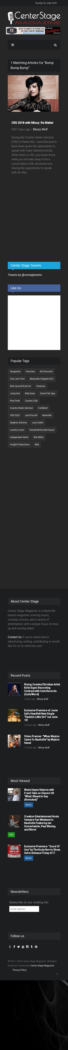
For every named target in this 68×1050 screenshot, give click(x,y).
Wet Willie (39, 437)
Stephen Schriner (18, 422)
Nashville (46, 415)
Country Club (31, 400)
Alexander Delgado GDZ (42, 379)
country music (17, 430)
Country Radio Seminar (21, 408)
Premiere (30, 371)
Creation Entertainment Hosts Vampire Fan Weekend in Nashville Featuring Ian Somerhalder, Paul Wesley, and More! (41, 823)
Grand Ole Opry (47, 393)
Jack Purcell (31, 415)
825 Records (46, 371)
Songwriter (15, 371)
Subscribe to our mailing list (28, 902)
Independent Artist (19, 437)
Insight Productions (20, 444)
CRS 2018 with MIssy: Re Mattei (32, 123)
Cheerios (40, 386)
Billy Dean (30, 393)
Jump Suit (15, 393)
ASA (37, 444)
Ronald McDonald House (42, 430)
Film (11, 834)
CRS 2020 (15, 415)
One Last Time (17, 379)
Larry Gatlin (37, 422)
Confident (43, 408)
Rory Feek (15, 400)
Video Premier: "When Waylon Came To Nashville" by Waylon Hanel (41, 739)
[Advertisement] (35, 230)
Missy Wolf (40, 129)
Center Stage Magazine (42, 965)
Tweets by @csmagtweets (25, 275)
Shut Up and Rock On (20, 386)
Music (29, 805)
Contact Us (15, 637)
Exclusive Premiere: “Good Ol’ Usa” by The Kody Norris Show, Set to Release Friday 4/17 (42, 849)
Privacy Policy (19, 970)
